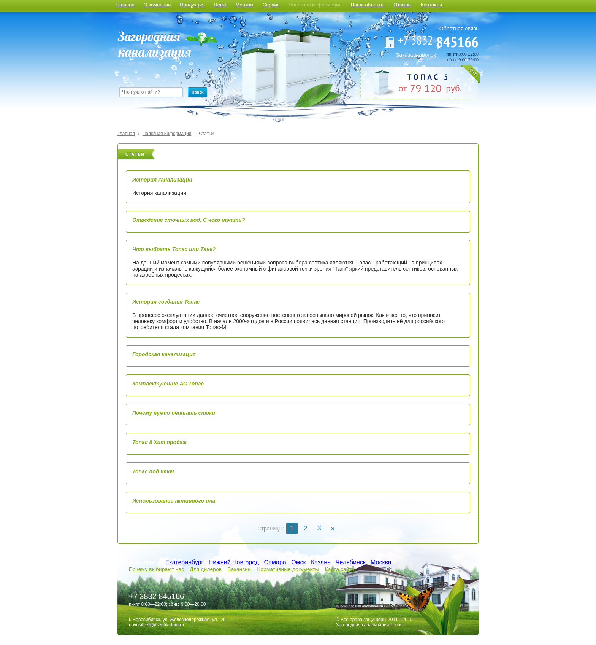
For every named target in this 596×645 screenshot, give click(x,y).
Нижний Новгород (234, 562)
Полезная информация (314, 5)
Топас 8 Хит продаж (159, 442)
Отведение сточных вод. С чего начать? (188, 220)
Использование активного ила (173, 501)
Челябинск (351, 562)
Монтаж (245, 5)
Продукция (192, 5)
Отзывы (402, 5)
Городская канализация (164, 354)
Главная (125, 5)
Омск (298, 562)
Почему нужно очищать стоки (173, 413)
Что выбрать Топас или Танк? (174, 249)
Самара (275, 562)
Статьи (206, 133)
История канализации (162, 180)
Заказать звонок (416, 55)
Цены (220, 5)
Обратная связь (459, 28)
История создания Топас (166, 302)
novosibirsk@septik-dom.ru (156, 624)
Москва (381, 562)
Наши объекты (368, 5)
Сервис (271, 5)
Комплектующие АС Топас (168, 384)
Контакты (431, 5)
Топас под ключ (153, 471)
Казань (320, 562)
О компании (157, 5)
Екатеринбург (184, 562)
